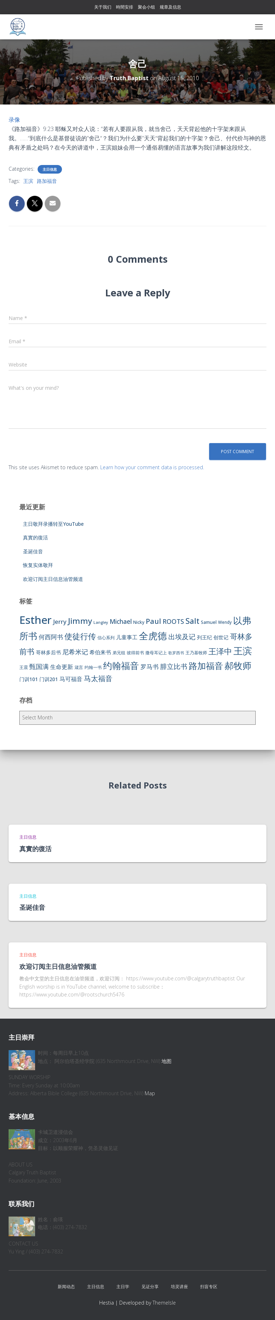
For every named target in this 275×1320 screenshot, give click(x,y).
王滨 (28, 181)
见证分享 (150, 1286)
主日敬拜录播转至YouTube (53, 523)
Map (150, 1093)
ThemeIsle (164, 1302)
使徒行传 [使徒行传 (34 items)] (80, 636)
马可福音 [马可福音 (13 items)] (70, 679)
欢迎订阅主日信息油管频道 (53, 579)
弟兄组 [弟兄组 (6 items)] (118, 652)
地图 (166, 1061)
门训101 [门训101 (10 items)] (28, 679)
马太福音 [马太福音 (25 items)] (98, 678)
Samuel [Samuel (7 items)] (209, 622)
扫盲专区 (208, 1286)
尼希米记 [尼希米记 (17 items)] (75, 651)
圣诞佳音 (33, 551)
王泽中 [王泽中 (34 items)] (220, 651)
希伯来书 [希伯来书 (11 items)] (100, 652)
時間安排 (124, 7)
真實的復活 (35, 537)
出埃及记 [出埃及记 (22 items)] (182, 636)
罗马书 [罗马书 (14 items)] (149, 667)
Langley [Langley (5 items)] (100, 622)
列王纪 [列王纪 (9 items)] (204, 637)
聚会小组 (146, 7)
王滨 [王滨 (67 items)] (242, 650)
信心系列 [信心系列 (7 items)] (106, 638)
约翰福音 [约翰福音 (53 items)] (121, 665)
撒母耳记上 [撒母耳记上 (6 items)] (156, 652)
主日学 (122, 1286)
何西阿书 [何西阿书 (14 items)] (51, 637)
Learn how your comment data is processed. (152, 467)
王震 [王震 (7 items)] (23, 667)
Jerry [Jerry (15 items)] (60, 621)
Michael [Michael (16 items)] (121, 621)
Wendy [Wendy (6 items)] (225, 622)
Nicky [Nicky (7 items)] (138, 622)
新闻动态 (66, 1286)
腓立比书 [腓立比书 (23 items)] (173, 666)
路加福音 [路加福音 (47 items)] (206, 665)
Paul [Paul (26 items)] (153, 621)
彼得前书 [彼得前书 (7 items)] (135, 653)
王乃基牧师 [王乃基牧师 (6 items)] (196, 652)
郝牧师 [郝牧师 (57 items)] (238, 665)
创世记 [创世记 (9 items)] (220, 637)
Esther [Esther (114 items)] (35, 620)
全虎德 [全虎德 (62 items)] (153, 636)
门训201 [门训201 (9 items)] (48, 679)
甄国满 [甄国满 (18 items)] (39, 666)
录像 (14, 119)
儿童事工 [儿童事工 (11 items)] (127, 637)
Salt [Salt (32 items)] (192, 621)
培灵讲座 (179, 1286)
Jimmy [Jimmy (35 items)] (80, 620)
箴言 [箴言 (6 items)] (78, 667)
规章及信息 (170, 7)
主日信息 (50, 169)
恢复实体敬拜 (38, 565)
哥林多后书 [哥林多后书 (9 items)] (48, 652)
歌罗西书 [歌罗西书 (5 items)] (176, 652)
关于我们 (102, 7)
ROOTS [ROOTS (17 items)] (173, 621)
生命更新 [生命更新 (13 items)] (61, 667)
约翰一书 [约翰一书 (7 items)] (93, 667)
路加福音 (47, 181)
